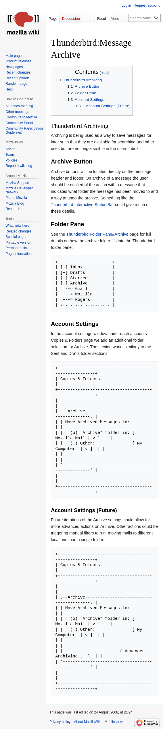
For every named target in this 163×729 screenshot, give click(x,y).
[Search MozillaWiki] (144, 18)
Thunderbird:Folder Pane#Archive (97, 234)
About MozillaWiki (87, 722)
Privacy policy (59, 722)
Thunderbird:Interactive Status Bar (82, 204)
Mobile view (114, 722)
